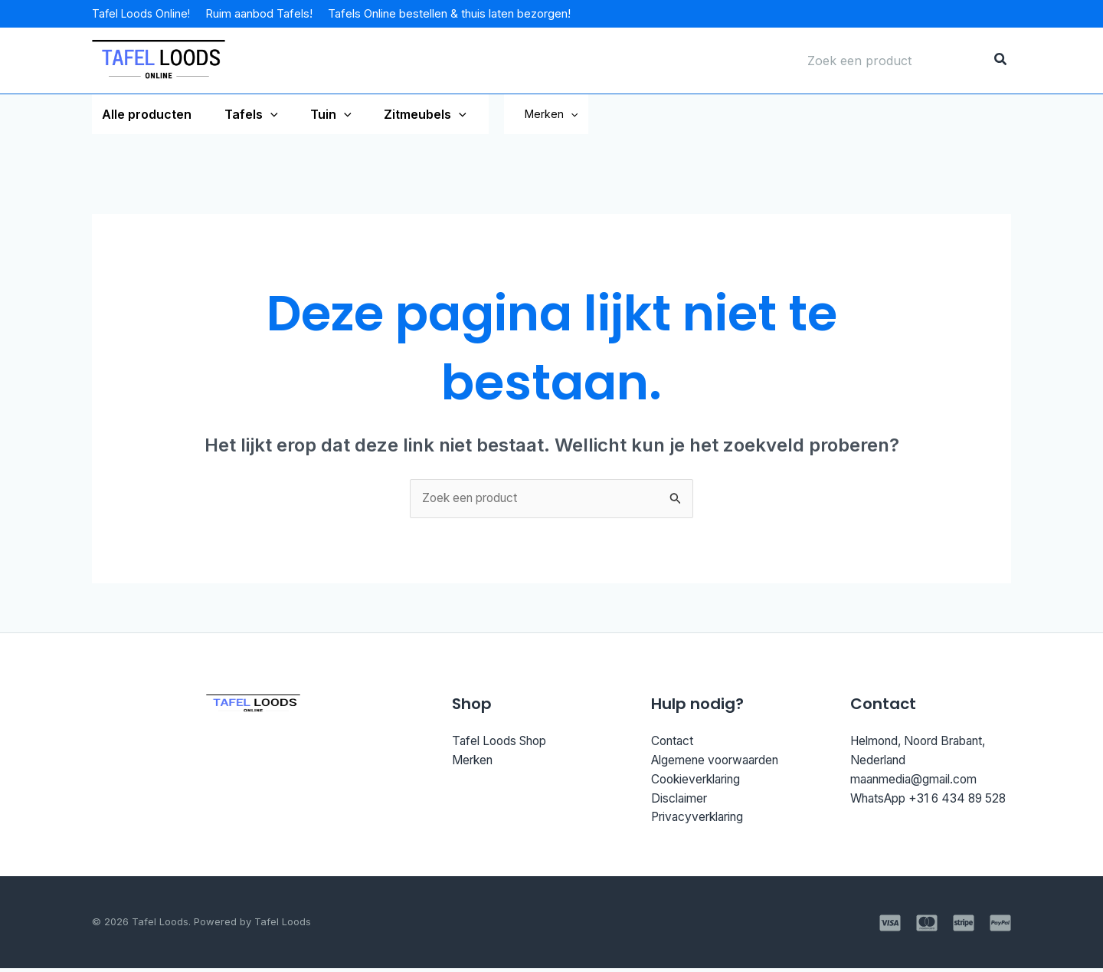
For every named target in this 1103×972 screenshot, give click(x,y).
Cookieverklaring (700, 781)
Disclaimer (681, 801)
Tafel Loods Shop (503, 742)
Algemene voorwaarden (721, 762)
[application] (264, 114)
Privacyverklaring (702, 820)
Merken (578, 114)
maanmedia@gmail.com (918, 781)
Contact (673, 742)
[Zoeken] (1001, 60)
